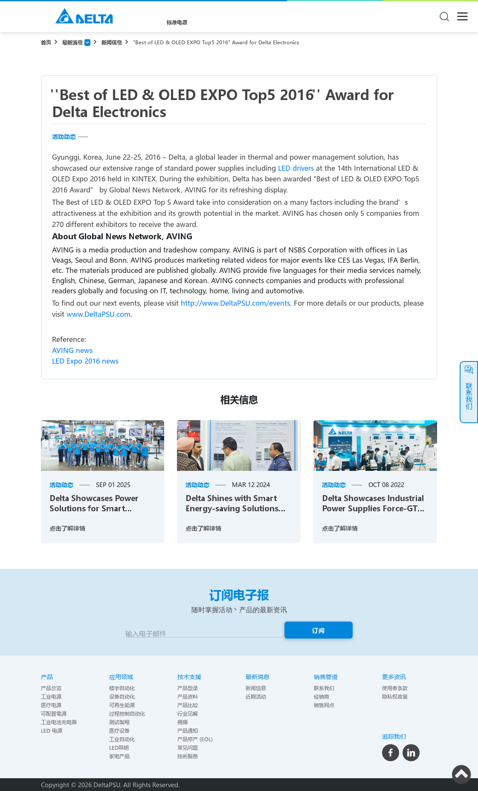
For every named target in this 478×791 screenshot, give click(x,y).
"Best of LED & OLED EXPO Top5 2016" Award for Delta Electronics (216, 42)
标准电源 (177, 22)
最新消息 (72, 42)
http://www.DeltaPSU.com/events (235, 302)
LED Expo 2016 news (85, 360)
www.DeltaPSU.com (98, 314)
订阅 (318, 630)
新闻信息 (111, 42)
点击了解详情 (67, 528)
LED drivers (296, 167)
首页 (46, 42)
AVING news (72, 350)
